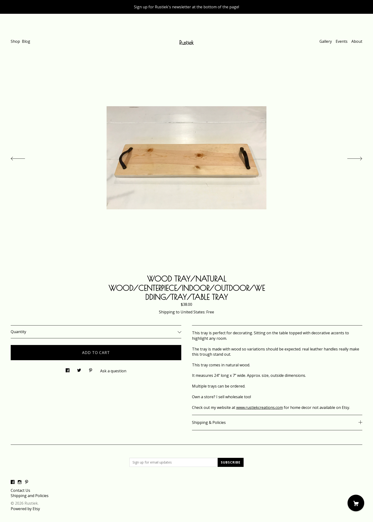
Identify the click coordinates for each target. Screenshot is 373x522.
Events (342, 41)
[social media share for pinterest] (91, 369)
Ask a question (113, 371)
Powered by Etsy (25, 508)
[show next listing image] (350, 157)
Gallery (325, 41)
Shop (15, 41)
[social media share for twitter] (79, 369)
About (356, 41)
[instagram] (19, 482)
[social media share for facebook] (67, 369)
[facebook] (13, 482)
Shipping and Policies (30, 495)
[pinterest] (27, 482)
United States (193, 312)
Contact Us (20, 490)
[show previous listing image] (22, 157)
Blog (26, 41)
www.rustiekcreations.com (259, 407)
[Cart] (356, 503)
